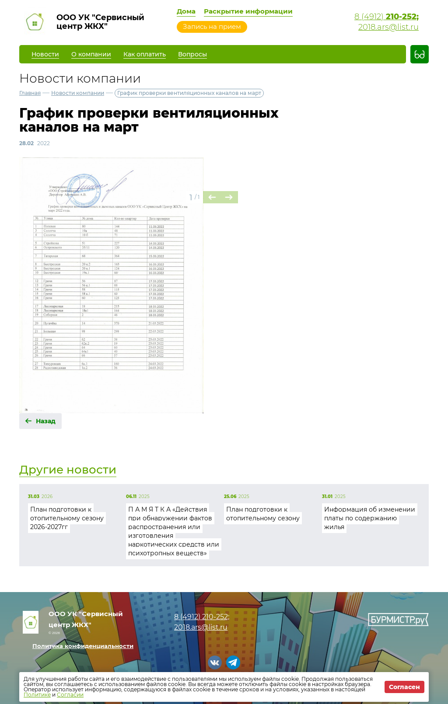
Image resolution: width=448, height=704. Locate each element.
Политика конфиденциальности (82, 645)
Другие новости (67, 470)
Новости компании (77, 93)
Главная (30, 93)
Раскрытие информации (248, 11)
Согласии (70, 694)
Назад (46, 421)
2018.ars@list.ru (388, 27)
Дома (186, 11)
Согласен (404, 687)
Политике (37, 694)
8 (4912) (386, 16)
